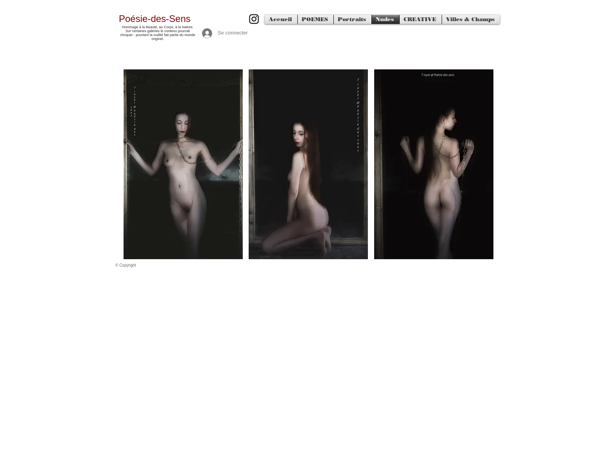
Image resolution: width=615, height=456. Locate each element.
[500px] (253, 19)
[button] (183, 164)
